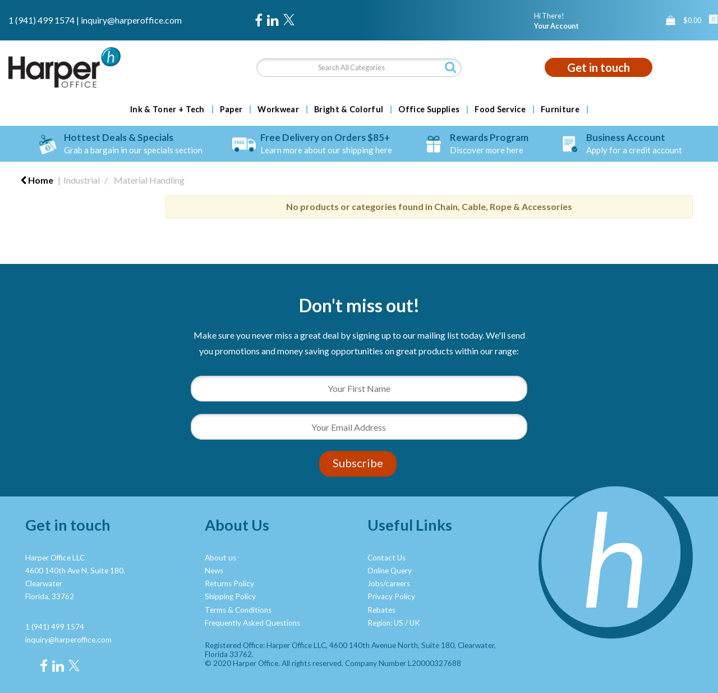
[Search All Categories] (359, 67)
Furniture (560, 109)
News (214, 570)
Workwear (278, 109)
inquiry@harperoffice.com (131, 20)
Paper (231, 109)
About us (220, 557)
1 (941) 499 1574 (41, 20)
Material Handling (149, 180)
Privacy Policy (391, 596)
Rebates (381, 609)
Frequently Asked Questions (252, 622)
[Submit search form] (450, 67)
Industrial (81, 180)
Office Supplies (428, 109)
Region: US (385, 622)
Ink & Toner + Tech (167, 109)
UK (414, 622)
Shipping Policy (230, 596)
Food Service (500, 109)
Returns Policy (229, 583)
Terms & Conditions (238, 609)
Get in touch (598, 67)
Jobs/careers (388, 583)
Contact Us (386, 557)
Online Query (389, 570)
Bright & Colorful (348, 109)
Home (36, 180)
